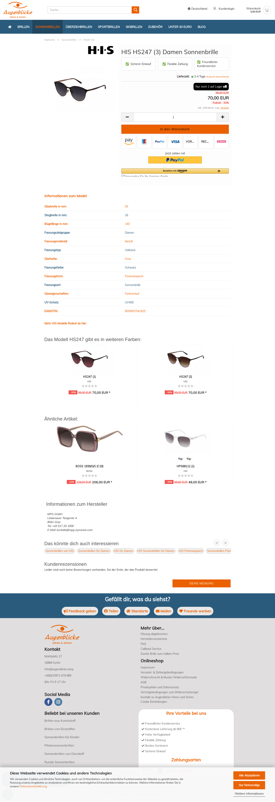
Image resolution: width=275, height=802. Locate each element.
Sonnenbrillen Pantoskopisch (225, 551)
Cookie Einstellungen (154, 702)
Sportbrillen (109, 27)
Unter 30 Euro (180, 27)
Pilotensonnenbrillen (59, 745)
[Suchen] (135, 9)
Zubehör (155, 27)
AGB (144, 682)
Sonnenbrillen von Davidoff (64, 754)
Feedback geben (80, 611)
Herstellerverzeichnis (154, 639)
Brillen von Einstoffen (59, 729)
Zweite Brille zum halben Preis (160, 654)
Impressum (148, 667)
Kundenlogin (223, 9)
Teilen (111, 611)
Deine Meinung (202, 583)
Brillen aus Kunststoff (60, 721)
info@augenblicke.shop (59, 669)
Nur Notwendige (249, 785)
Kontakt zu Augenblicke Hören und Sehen (167, 697)
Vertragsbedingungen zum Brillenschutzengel (169, 692)
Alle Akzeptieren (249, 775)
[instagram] (58, 702)
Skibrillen (134, 27)
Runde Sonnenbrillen (59, 762)
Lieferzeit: (183, 76)
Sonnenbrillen (47, 27)
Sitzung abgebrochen (154, 634)
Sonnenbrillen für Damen (94, 551)
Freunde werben (195, 611)
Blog (202, 27)
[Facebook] (48, 702)
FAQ (143, 644)
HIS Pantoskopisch (191, 551)
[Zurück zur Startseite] (9, 27)
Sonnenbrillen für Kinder (62, 737)
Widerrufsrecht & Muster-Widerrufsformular (169, 677)
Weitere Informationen (249, 793)
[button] (175, 172)
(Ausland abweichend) (217, 76)
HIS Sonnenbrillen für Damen (155, 551)
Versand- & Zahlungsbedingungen (162, 672)
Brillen (23, 27)
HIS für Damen (123, 551)
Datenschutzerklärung (33, 786)
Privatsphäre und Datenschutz (160, 687)
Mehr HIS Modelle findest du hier (65, 323)
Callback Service (151, 649)
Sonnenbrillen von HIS (60, 551)
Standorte (137, 611)
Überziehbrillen (79, 27)
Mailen (163, 611)
